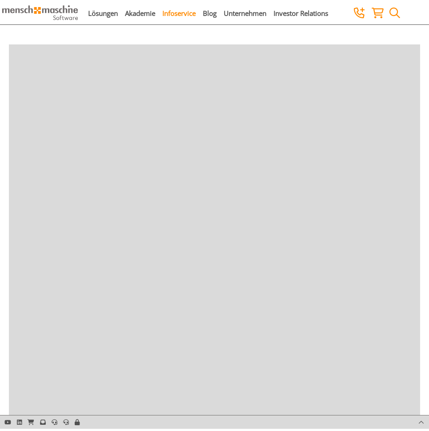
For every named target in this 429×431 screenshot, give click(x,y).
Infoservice (179, 13)
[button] (77, 422)
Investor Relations (300, 13)
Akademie (140, 13)
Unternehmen (245, 13)
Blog (210, 13)
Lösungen (103, 13)
